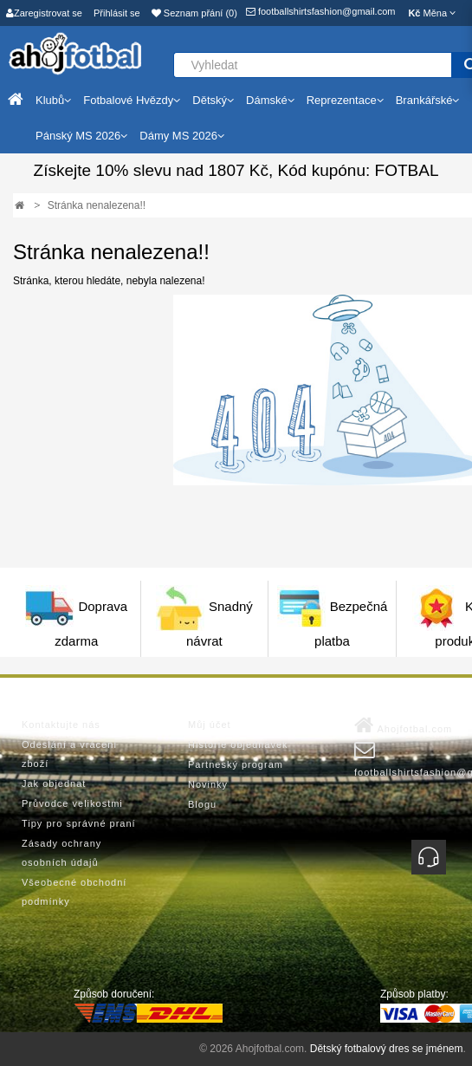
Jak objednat (54, 783)
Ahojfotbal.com (403, 725)
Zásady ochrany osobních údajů (61, 853)
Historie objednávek (238, 744)
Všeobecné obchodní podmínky (74, 892)
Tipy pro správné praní (79, 823)
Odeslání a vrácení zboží (69, 754)
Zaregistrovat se (44, 13)
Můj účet (209, 724)
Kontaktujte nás (61, 724)
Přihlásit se (117, 13)
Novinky (208, 784)
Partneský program (235, 764)
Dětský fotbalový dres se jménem (386, 1049)
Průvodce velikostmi (72, 803)
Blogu (202, 804)
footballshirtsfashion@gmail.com (321, 11)
